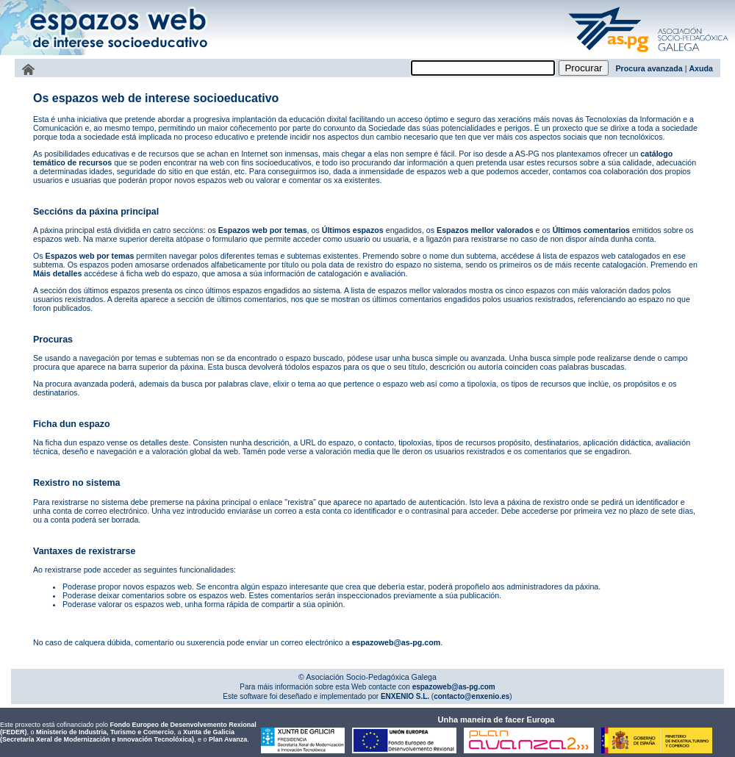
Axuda (701, 68)
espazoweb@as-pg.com (396, 642)
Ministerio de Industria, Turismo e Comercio (104, 732)
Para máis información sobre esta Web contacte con (325, 687)
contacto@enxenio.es (471, 696)
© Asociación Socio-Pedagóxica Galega (367, 676)
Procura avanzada (649, 68)
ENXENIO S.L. (404, 696)
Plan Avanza (228, 739)
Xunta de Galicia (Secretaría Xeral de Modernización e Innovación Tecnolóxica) (117, 735)
